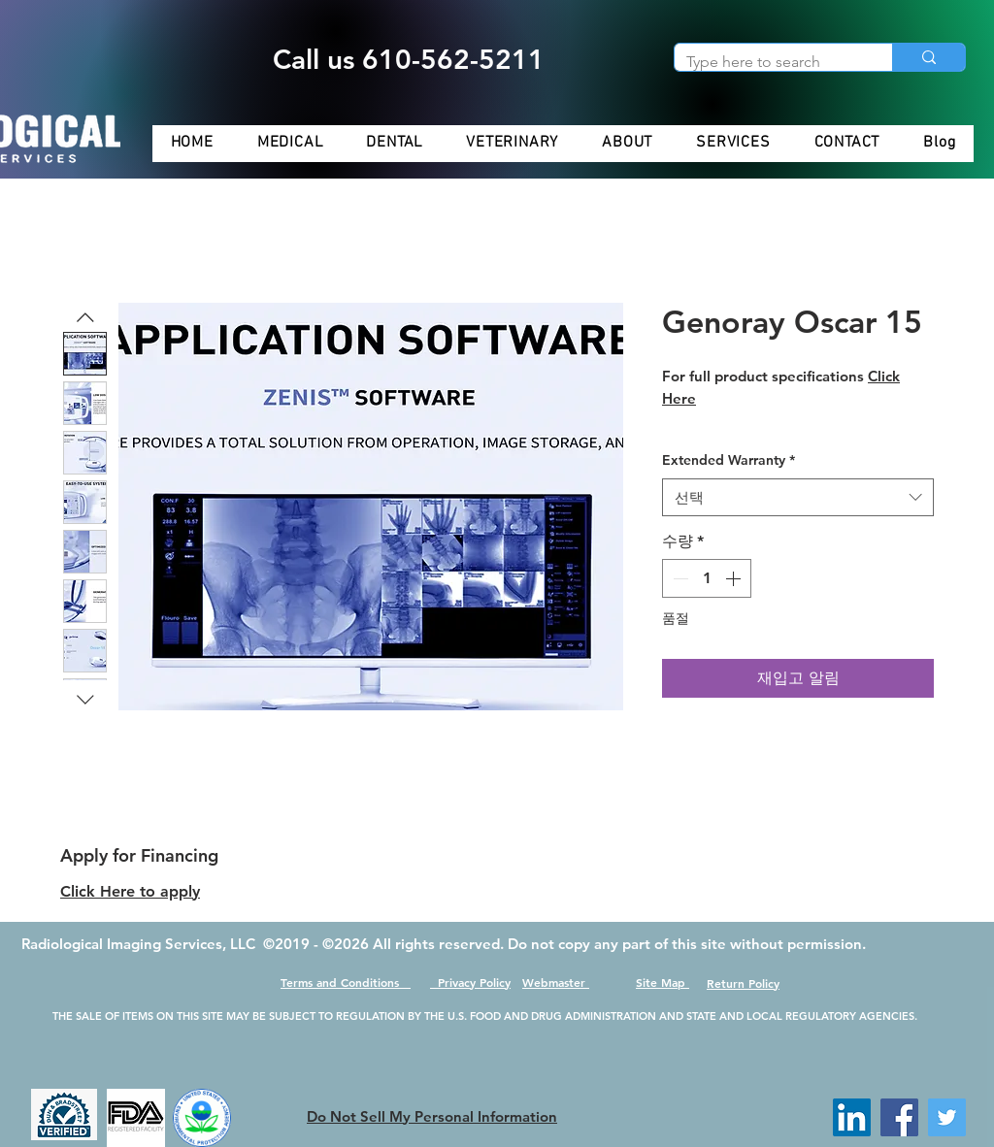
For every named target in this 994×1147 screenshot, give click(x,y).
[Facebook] (899, 1117)
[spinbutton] (706, 578)
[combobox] (798, 497)
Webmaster (555, 982)
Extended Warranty (728, 460)
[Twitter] (947, 1117)
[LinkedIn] (852, 1117)
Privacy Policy (470, 982)
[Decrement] (678, 578)
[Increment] (734, 578)
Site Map (662, 982)
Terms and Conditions (346, 982)
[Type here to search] (768, 62)
